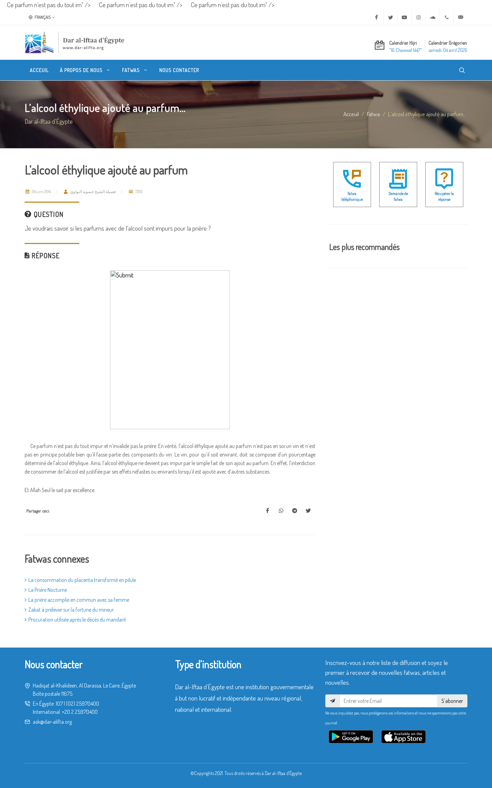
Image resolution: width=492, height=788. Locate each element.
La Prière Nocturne (46, 589)
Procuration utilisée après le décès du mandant (75, 619)
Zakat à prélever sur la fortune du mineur (69, 609)
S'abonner (452, 700)
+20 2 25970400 (80, 711)
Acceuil (351, 114)
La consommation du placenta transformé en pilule (80, 579)
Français (42, 17)
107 (59, 703)
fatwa (373, 114)
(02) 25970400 (82, 703)
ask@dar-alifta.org (52, 721)
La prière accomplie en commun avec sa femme (77, 599)
